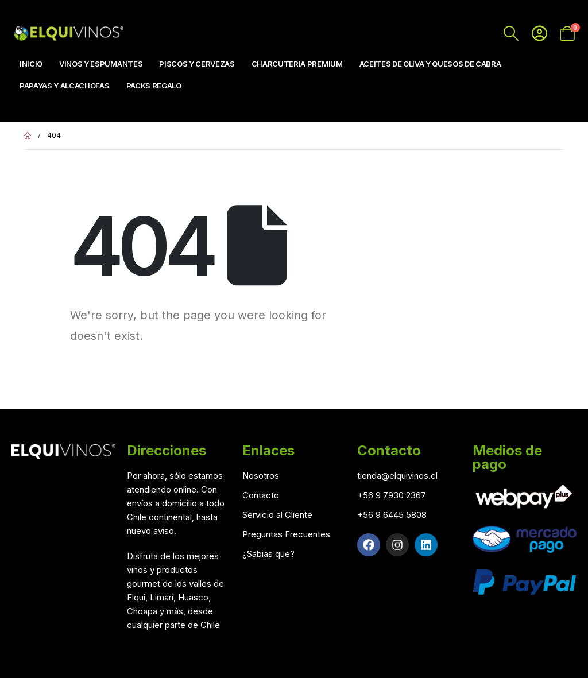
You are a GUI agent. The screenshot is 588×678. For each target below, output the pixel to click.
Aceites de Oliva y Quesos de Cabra (430, 63)
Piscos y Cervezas (196, 63)
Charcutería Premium (297, 63)
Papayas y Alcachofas (65, 85)
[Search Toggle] (511, 33)
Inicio (31, 63)
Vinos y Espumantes (100, 63)
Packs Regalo (153, 85)
